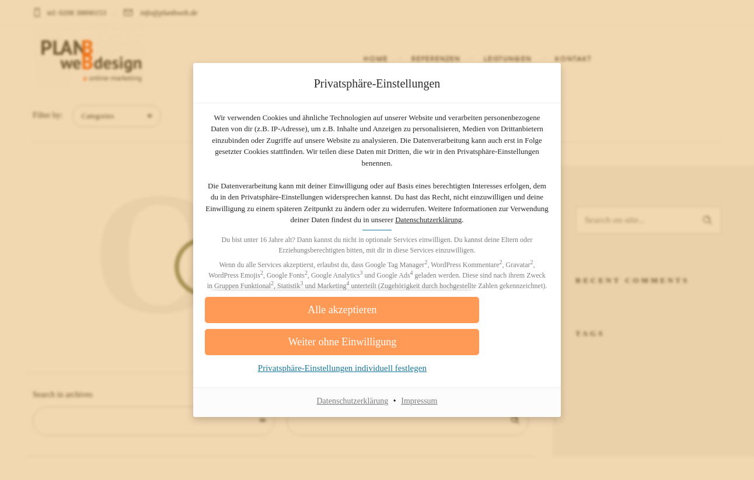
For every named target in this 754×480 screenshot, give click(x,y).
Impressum (419, 417)
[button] (377, 326)
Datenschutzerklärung (408, 226)
